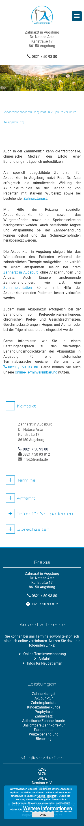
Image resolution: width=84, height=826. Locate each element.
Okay (43, 814)
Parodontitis (43, 730)
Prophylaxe (43, 712)
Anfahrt (26, 497)
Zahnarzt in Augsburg (21, 272)
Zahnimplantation (17, 287)
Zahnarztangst (35, 198)
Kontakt (26, 405)
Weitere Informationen (47, 808)
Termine (26, 479)
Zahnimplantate (43, 703)
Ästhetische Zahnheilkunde (43, 721)
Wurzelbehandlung (43, 734)
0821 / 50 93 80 (44, 56)
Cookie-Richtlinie (46, 795)
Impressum (16, 809)
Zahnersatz (44, 716)
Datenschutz (63, 803)
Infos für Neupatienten (45, 513)
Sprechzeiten (33, 529)
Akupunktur (43, 698)
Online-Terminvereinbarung (36, 372)
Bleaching (44, 739)
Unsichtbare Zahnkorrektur (44, 725)
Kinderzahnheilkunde (43, 707)
